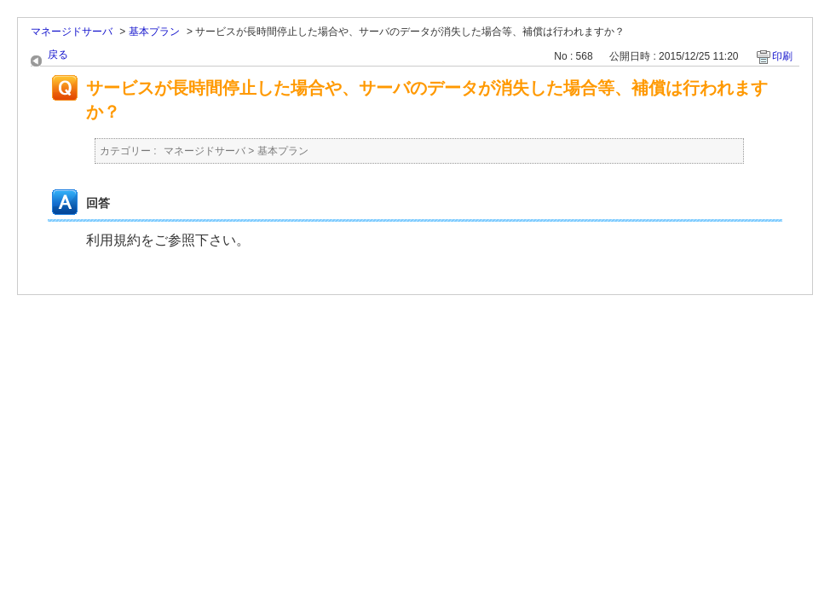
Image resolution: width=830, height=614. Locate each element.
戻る (58, 55)
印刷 (782, 56)
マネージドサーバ (71, 32)
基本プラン (154, 32)
